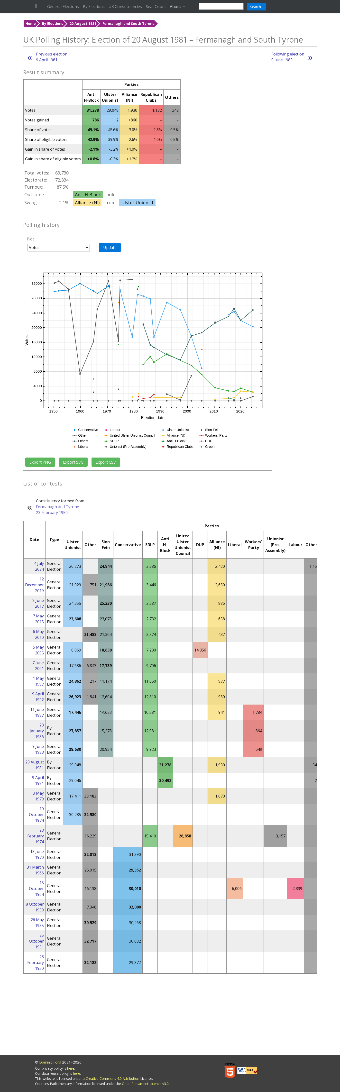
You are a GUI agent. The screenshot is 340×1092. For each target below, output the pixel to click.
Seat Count (156, 6)
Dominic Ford (50, 1062)
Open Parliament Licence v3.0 (145, 1083)
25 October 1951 (36, 941)
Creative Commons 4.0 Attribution (113, 1078)
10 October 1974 (36, 814)
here (70, 1068)
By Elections (94, 6)
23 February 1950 (52, 512)
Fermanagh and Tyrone (57, 506)
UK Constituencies (125, 6)
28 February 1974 (35, 835)
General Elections (63, 6)
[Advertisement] (173, 1018)
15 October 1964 (36, 888)
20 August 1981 (83, 23)
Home (31, 23)
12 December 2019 (34, 584)
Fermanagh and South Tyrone (128, 23)
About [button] (176, 6)
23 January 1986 (37, 730)
